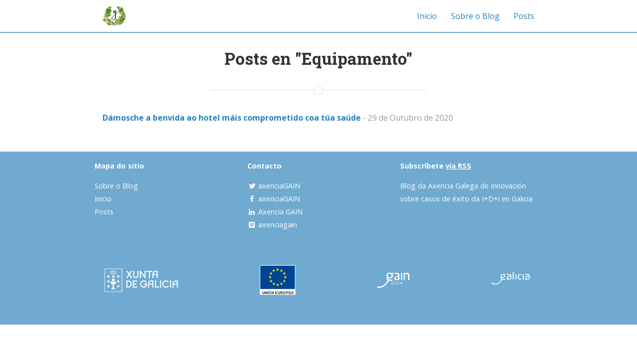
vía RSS (458, 166)
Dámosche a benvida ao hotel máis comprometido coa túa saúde (232, 117)
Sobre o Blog (475, 15)
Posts (524, 15)
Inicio (427, 15)
